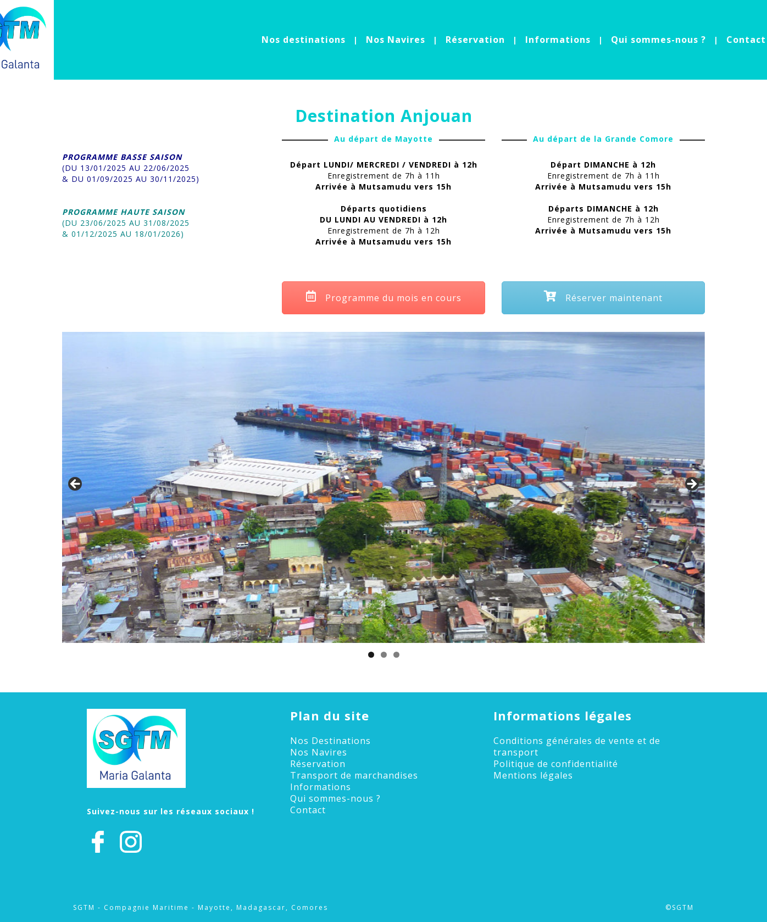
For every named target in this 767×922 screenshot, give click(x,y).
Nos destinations (304, 40)
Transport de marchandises (354, 775)
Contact (746, 40)
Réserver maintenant (603, 298)
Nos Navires (395, 40)
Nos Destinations (330, 741)
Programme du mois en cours (384, 298)
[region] (383, 487)
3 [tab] (396, 655)
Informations (558, 40)
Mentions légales (533, 775)
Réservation (475, 40)
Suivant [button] (691, 484)
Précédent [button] (76, 484)
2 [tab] (384, 655)
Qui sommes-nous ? (658, 40)
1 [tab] (371, 655)
